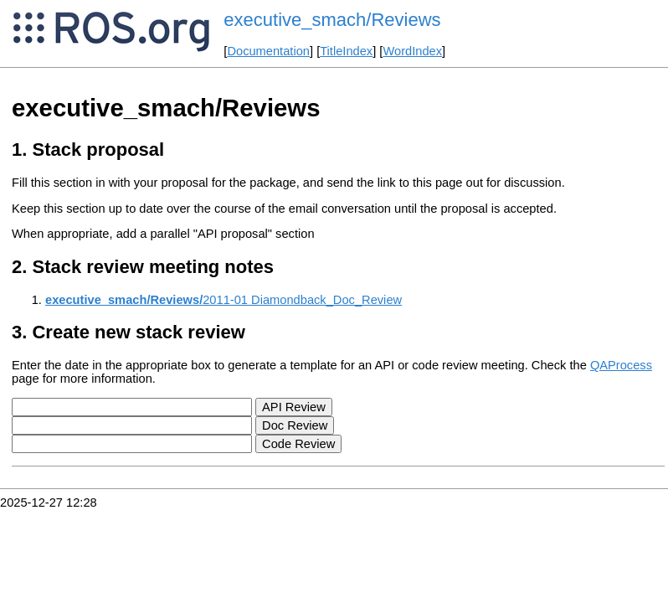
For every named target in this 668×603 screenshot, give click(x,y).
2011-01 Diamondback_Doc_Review (223, 300)
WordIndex (412, 51)
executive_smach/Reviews (332, 19)
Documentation (268, 51)
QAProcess (621, 365)
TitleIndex (346, 51)
